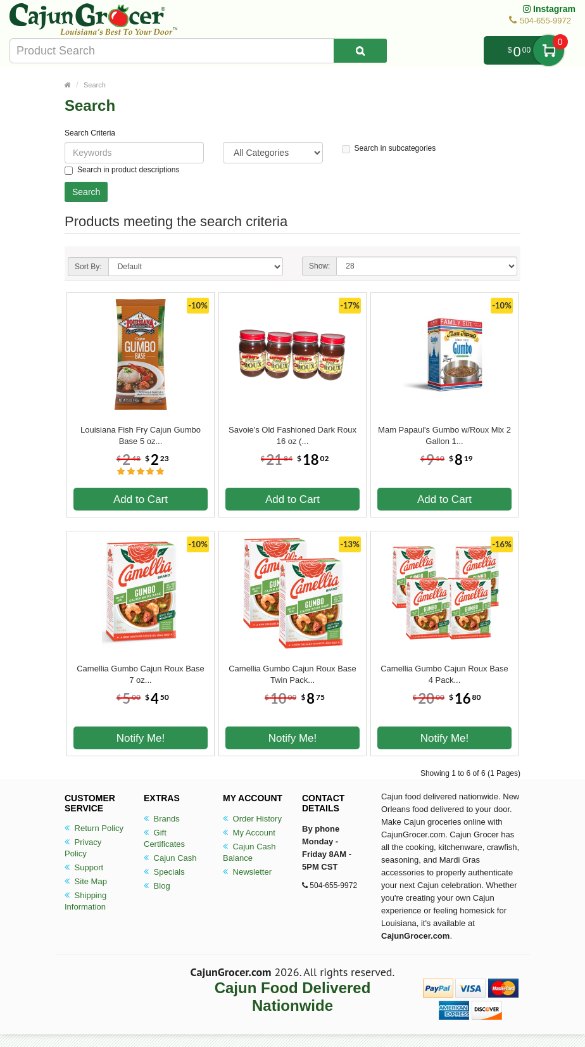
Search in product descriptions (122, 170)
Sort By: (88, 266)
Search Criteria (90, 133)
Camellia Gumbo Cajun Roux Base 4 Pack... (444, 674)
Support (84, 867)
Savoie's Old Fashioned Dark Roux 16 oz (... (292, 435)
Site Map (86, 881)
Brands (162, 818)
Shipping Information (85, 901)
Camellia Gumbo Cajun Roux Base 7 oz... (140, 674)
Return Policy (94, 828)
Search (95, 85)
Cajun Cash (170, 858)
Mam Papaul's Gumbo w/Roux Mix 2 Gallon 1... (444, 435)
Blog (157, 886)
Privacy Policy (83, 847)
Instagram (549, 9)
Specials (164, 872)
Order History (252, 818)
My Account (249, 832)
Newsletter (247, 872)
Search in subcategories (389, 148)
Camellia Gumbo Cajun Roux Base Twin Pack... (292, 674)
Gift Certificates (164, 838)
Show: (319, 266)
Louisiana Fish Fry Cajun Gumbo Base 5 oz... (140, 435)
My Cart (548, 50)
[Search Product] (360, 51)
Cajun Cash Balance (249, 852)
